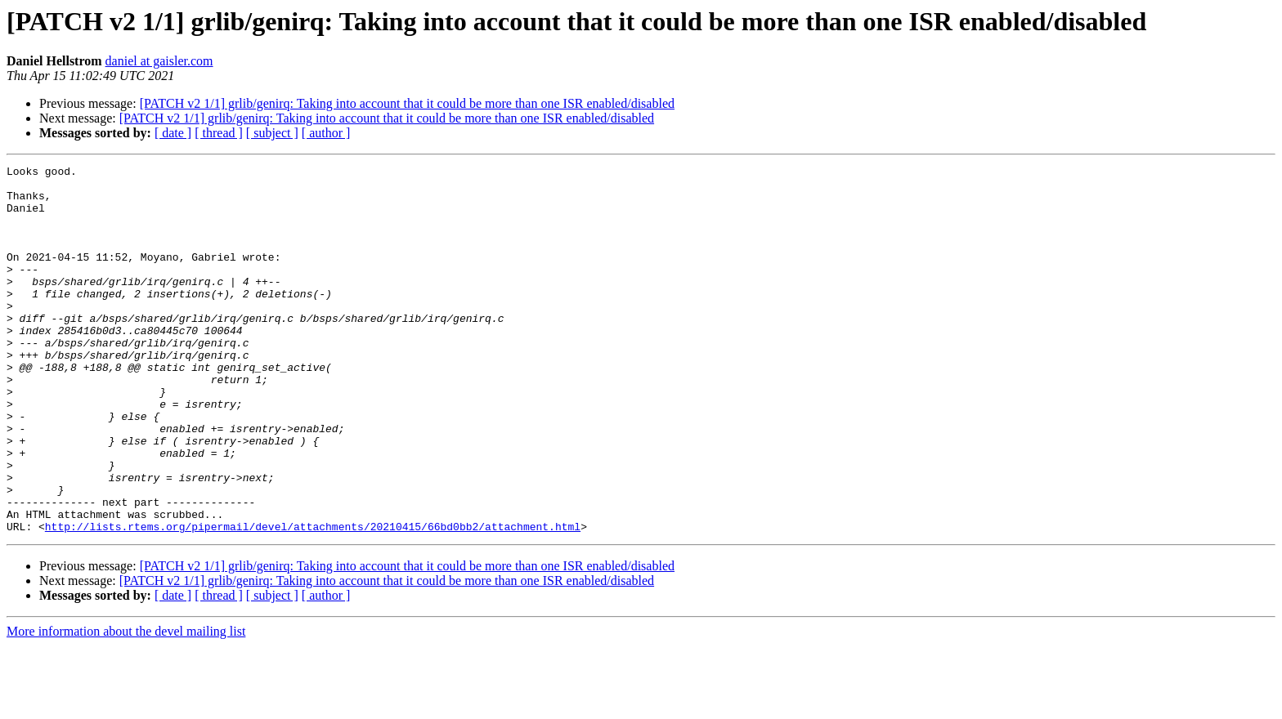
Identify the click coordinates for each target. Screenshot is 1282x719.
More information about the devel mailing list (126, 705)
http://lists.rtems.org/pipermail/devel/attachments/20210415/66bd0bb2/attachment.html (312, 599)
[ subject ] (272, 133)
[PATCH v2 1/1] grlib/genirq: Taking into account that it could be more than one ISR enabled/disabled (407, 103)
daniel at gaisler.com (159, 61)
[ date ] (173, 133)
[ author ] (326, 133)
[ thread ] (219, 133)
